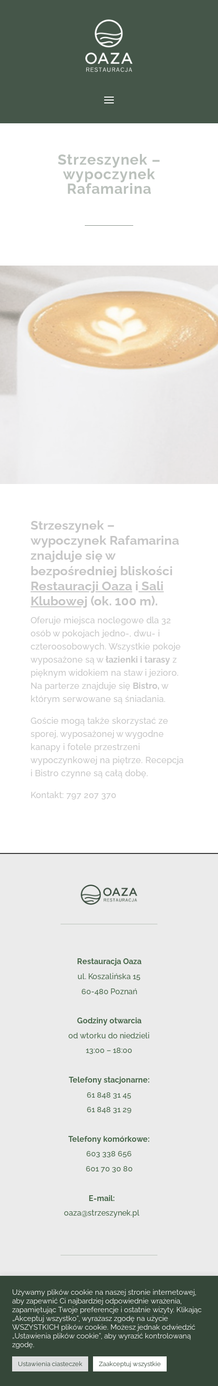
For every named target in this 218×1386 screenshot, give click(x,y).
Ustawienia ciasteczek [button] (50, 1364)
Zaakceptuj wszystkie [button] (130, 1364)
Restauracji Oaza (81, 586)
